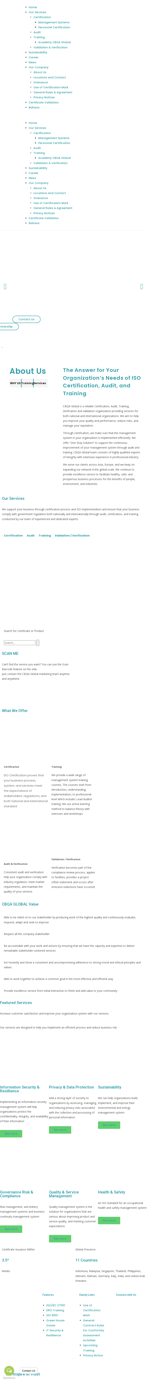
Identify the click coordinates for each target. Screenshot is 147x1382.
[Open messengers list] (9, 1370)
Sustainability (38, 52)
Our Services (37, 12)
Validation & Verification (50, 47)
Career (33, 57)
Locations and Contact (49, 77)
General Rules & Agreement (52, 92)
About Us (39, 72)
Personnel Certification (54, 27)
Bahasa (34, 107)
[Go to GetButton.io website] (9, 1378)
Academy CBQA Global (54, 42)
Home (33, 7)
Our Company (38, 67)
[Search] (37, 643)
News (32, 62)
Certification (42, 17)
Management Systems (53, 22)
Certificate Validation (44, 102)
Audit (37, 32)
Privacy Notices (44, 97)
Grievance (40, 82)
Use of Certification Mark (50, 87)
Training (39, 37)
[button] (84, 115)
